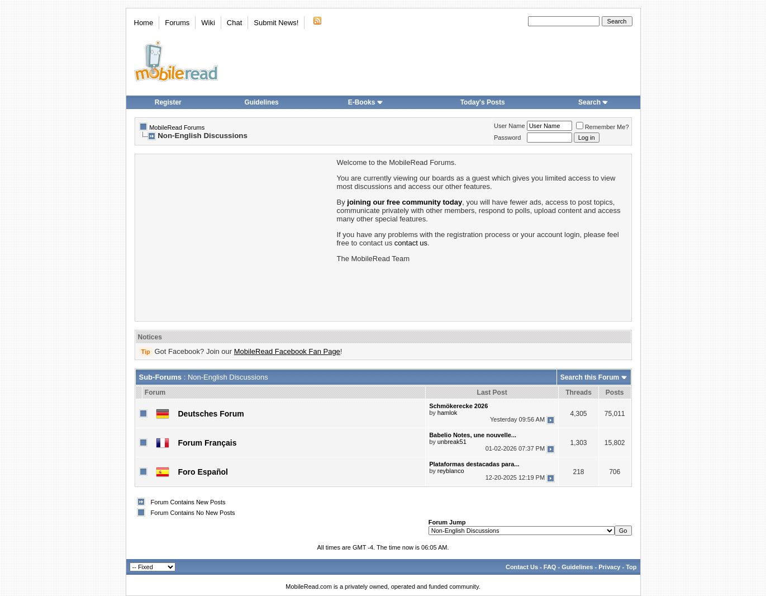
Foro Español (203, 471)
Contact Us (522, 567)
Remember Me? (602, 127)
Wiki (208, 22)
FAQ (550, 567)
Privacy (609, 567)
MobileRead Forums (176, 127)
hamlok (447, 412)
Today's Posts (482, 102)
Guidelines (261, 102)
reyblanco (450, 470)
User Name (509, 125)
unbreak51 (452, 441)
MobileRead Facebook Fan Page (287, 351)
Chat (234, 22)
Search (593, 102)
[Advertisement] (235, 236)
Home (144, 22)
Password (507, 137)
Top (631, 567)
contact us (410, 243)
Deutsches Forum (211, 413)
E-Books (365, 102)
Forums (177, 22)
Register (168, 102)
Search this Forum (589, 377)
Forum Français (207, 442)
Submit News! (276, 22)
